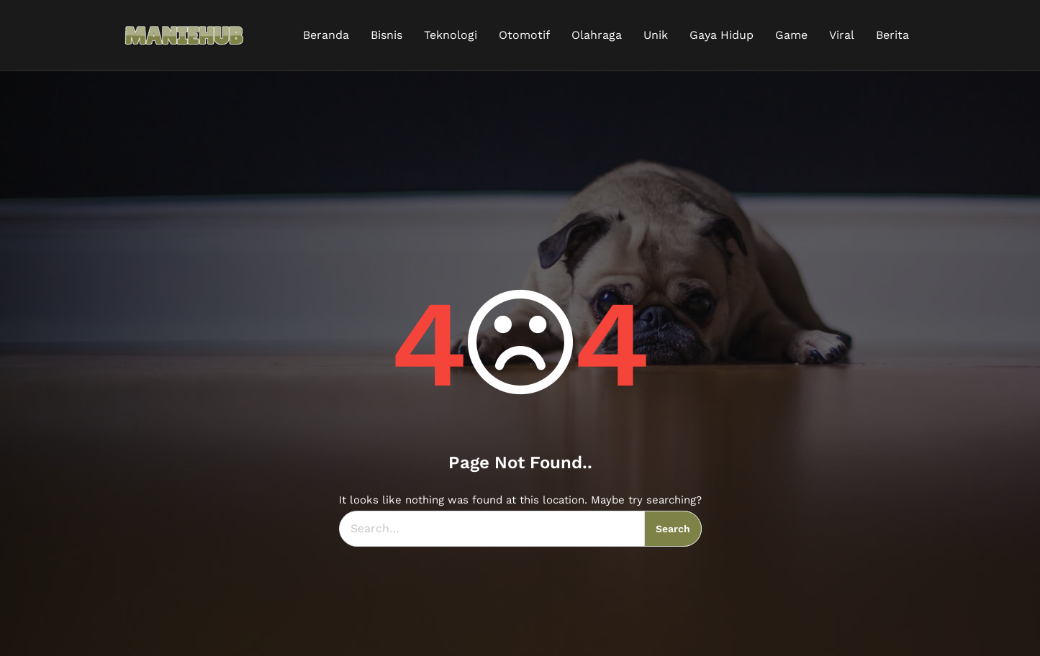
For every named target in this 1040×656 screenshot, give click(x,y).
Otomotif (524, 35)
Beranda (326, 35)
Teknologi (450, 35)
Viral (841, 35)
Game (791, 35)
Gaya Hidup (721, 35)
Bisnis (386, 35)
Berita (892, 35)
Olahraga (596, 35)
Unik (655, 35)
